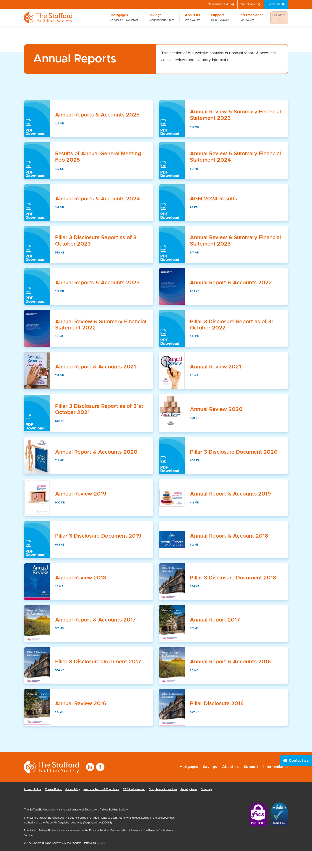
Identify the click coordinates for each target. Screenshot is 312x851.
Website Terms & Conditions (101, 789)
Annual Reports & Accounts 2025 (97, 115)
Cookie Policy (53, 789)
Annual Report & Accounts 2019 (230, 494)
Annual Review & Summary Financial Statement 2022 (100, 325)
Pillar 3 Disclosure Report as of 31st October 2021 (99, 409)
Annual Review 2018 (80, 578)
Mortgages (124, 17)
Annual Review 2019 (80, 494)
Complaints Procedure (163, 789)
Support (220, 17)
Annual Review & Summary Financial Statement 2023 (235, 241)
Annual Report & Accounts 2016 (230, 661)
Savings (162, 17)
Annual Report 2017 (215, 620)
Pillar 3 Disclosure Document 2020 (234, 452)
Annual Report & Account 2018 (229, 536)
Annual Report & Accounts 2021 (95, 367)
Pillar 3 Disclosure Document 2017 (98, 661)
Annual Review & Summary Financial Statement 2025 (235, 115)
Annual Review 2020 (216, 409)
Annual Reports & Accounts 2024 (97, 199)
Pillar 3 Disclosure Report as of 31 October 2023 (97, 241)
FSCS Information (134, 789)
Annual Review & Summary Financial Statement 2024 (235, 157)
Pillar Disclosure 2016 (217, 703)
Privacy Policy (32, 789)
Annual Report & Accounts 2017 (95, 620)
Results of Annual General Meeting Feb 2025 (98, 157)
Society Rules (188, 789)
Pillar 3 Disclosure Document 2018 (233, 578)
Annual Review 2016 (80, 703)
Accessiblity (72, 789)
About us (192, 17)
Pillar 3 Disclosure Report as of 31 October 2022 (232, 325)
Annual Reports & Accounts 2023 (97, 282)
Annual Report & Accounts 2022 (231, 282)
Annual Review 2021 (215, 367)
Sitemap (206, 789)
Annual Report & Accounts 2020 (96, 452)
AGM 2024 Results (213, 199)
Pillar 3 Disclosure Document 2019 (98, 536)
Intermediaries (251, 17)
